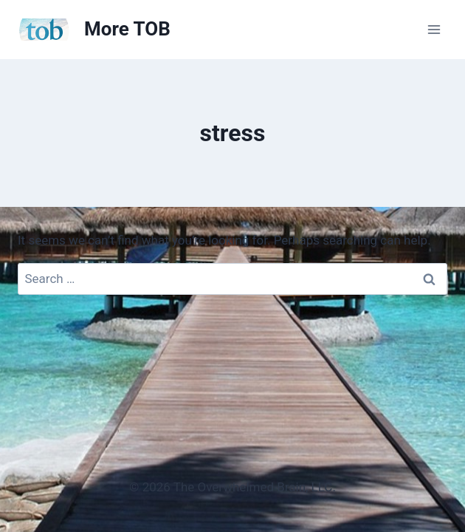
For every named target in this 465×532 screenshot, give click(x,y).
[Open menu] (433, 29)
